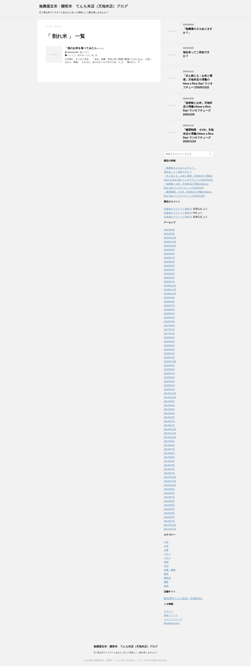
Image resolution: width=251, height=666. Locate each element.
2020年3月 (169, 273)
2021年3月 (169, 233)
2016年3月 (169, 353)
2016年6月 (169, 341)
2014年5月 (169, 409)
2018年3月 (169, 321)
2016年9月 (169, 337)
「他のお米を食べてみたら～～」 (85, 48)
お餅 (166, 550)
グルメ (167, 554)
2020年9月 (169, 249)
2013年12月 (170, 429)
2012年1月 (169, 521)
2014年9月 (169, 401)
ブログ (86, 52)
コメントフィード (173, 619)
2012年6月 (169, 501)
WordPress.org (171, 623)
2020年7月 (169, 257)
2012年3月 (169, 513)
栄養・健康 (169, 570)
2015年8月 (169, 369)
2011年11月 (170, 529)
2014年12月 (170, 393)
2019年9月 (169, 297)
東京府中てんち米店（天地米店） (184, 598)
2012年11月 (170, 481)
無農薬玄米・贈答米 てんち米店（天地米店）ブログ (83, 6)
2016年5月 (169, 345)
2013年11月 (170, 433)
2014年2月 (169, 421)
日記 (166, 566)
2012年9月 (169, 489)
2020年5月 (169, 265)
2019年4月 (169, 317)
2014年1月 (169, 425)
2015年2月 (169, 385)
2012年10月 (170, 485)
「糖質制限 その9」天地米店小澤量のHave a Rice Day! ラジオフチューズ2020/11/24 (198, 135)
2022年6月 (169, 229)
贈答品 (167, 578)
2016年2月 (169, 357)
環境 (166, 574)
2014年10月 (170, 397)
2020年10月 (170, 245)
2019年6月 (169, 309)
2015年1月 (169, 389)
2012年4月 (169, 509)
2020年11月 (170, 241)
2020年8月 (169, 253)
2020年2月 (169, 277)
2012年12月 (170, 477)
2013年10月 (170, 437)
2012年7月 (169, 497)
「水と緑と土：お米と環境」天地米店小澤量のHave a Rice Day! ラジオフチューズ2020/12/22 (198, 81)
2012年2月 (169, 517)
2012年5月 (169, 505)
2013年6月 (169, 453)
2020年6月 (169, 261)
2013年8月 (169, 445)
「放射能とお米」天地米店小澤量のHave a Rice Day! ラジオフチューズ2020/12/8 (197, 108)
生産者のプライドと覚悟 (176, 208)
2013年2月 (169, 469)
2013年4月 (169, 461)
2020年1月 (169, 281)
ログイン (168, 611)
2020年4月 (169, 269)
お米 (166, 546)
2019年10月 (170, 293)
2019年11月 (170, 289)
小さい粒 (89, 55)
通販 (166, 582)
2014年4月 (169, 413)
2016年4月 (169, 349)
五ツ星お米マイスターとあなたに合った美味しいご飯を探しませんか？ (126, 652)
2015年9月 (169, 365)
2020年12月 (170, 237)
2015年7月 (169, 373)
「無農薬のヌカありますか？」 (180, 168)
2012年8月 (169, 493)
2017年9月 (169, 325)
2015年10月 (170, 361)
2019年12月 (170, 285)
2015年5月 (169, 377)
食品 (166, 586)
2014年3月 (169, 417)
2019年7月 (169, 305)
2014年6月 (169, 405)
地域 (166, 562)
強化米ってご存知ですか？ (178, 172)
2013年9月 (169, 441)
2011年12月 (170, 525)
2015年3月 (169, 381)
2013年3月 (169, 465)
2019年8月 (169, 301)
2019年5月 (169, 313)
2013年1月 (169, 473)
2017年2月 (169, 333)
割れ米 (81, 55)
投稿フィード (171, 615)
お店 (166, 542)
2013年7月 (169, 449)
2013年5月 (169, 457)
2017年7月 (169, 329)
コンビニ (72, 55)
